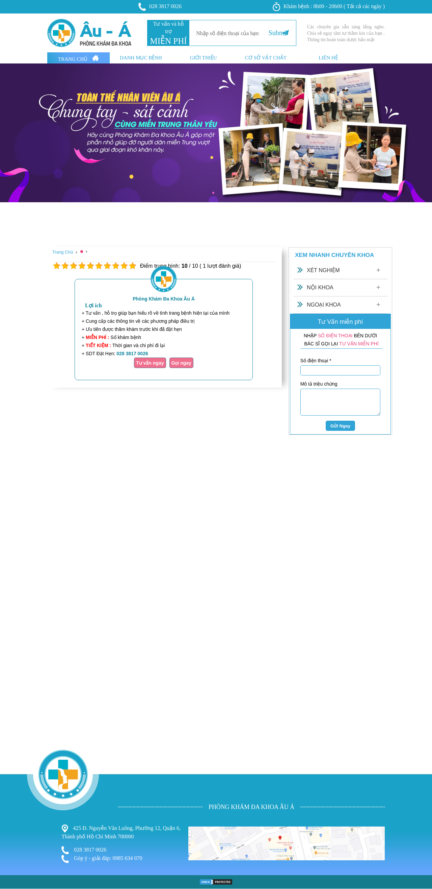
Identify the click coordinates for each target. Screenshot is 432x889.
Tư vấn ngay (150, 363)
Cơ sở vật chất (266, 57)
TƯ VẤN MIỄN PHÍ (359, 343)
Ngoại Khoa (324, 305)
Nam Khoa (13, 862)
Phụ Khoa (12, 856)
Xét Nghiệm (323, 270)
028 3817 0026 (160, 7)
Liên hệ (328, 57)
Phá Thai (11, 876)
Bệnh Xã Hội (15, 869)
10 (132, 266)
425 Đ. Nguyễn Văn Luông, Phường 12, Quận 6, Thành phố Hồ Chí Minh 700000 (121, 832)
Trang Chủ (78, 58)
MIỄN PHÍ (168, 41)
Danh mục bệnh (141, 57)
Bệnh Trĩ (10, 848)
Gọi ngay (181, 363)
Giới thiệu (203, 57)
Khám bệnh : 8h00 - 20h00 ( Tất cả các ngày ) (329, 6)
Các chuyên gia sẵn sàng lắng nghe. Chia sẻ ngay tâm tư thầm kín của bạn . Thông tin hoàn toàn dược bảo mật (346, 33)
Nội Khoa (320, 287)
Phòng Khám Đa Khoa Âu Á (164, 299)
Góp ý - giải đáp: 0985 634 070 (101, 859)
